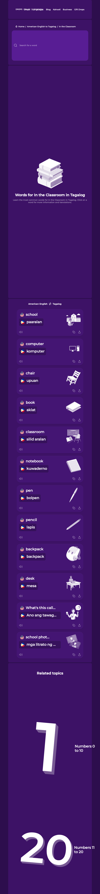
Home (21, 27)
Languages (37, 9)
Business (67, 9)
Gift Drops (79, 9)
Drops (27, 9)
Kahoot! (56, 9)
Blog (48, 9)
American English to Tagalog (41, 27)
